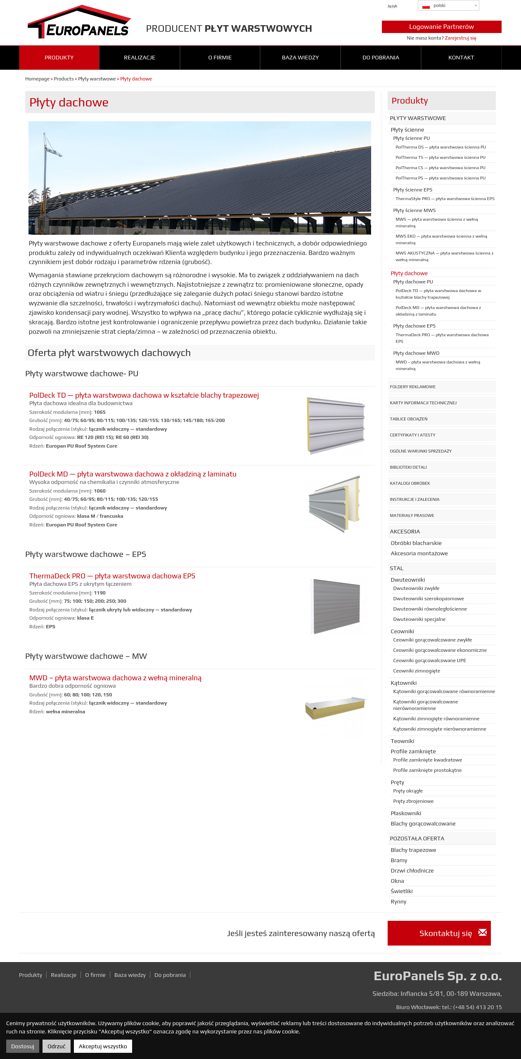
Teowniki (402, 741)
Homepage (37, 79)
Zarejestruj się (460, 38)
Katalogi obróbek (410, 483)
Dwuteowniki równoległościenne (430, 609)
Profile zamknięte (413, 751)
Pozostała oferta (417, 838)
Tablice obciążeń (409, 418)
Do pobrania (380, 57)
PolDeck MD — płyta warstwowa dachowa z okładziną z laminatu (133, 474)
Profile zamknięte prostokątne (427, 770)
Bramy (399, 860)
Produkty (59, 57)
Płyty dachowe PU (413, 282)
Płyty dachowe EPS (414, 326)
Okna (397, 880)
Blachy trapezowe (413, 850)
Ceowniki (402, 631)
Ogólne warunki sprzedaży (421, 450)
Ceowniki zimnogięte (416, 671)
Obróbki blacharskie (416, 543)
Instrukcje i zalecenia (415, 499)
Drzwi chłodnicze (412, 870)
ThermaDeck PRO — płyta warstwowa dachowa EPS (112, 576)
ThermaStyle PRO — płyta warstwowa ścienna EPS (445, 198)
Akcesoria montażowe (419, 553)
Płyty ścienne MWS (414, 210)
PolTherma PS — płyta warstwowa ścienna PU (441, 177)
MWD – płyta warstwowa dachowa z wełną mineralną (115, 678)
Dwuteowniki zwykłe (416, 588)
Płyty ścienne (407, 129)
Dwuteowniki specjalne (419, 619)
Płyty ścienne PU (411, 138)
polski (433, 6)
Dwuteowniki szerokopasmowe (428, 598)
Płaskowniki (406, 813)
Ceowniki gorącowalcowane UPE (430, 660)
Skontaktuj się (452, 933)
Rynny (399, 901)
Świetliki (402, 891)
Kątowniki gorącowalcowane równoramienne (444, 691)
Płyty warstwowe (97, 79)
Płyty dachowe (409, 273)
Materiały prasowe (412, 515)
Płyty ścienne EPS (413, 190)
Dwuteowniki (408, 579)
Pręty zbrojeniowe (413, 801)
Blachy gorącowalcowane (423, 823)
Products (64, 79)
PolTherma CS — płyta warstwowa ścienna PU (441, 167)
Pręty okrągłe (408, 791)
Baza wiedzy (300, 57)
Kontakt (461, 57)
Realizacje (139, 57)
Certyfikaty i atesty (413, 434)
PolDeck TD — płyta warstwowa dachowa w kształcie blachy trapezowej (144, 395)
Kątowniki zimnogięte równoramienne (436, 719)
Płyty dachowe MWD (416, 353)
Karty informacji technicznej (423, 402)
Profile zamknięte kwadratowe (427, 760)
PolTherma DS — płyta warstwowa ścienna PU (441, 146)
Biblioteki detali (408, 467)
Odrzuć (56, 1046)
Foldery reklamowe (413, 386)
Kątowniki (404, 682)
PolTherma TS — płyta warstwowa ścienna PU (441, 157)
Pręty (397, 782)
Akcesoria (405, 531)
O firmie (220, 57)
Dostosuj (22, 1046)
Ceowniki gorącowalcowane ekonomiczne (440, 650)
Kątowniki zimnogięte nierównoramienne (440, 729)
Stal (397, 568)
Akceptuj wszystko (103, 1046)
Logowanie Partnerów (441, 27)
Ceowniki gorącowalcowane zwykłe (432, 640)
